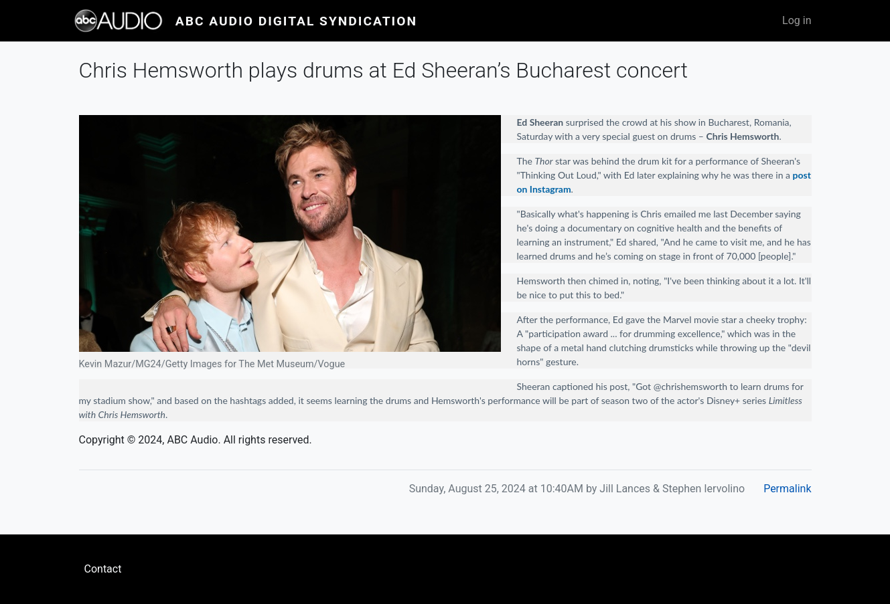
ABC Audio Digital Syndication (296, 21)
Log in (796, 20)
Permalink (787, 488)
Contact (103, 569)
